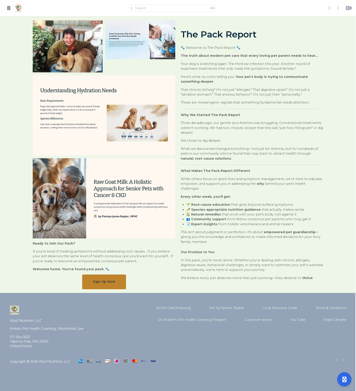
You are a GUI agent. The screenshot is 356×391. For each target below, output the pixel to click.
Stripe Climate (335, 320)
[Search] (171, 8)
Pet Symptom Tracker (226, 308)
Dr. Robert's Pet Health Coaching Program (192, 320)
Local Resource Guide (279, 308)
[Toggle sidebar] (9, 8)
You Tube (298, 320)
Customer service (258, 320)
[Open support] (344, 379)
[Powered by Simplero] (178, 375)
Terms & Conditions (330, 308)
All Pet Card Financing (173, 308)
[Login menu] (348, 8)
